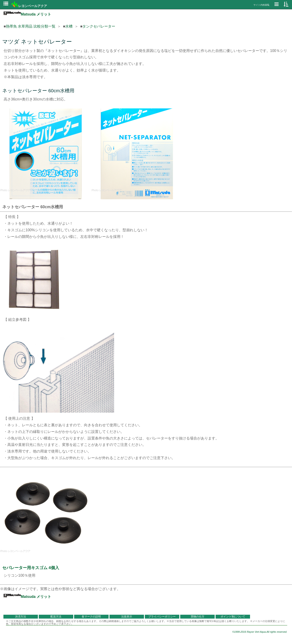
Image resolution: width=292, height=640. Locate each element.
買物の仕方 (197, 616)
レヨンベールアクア (29, 6)
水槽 (69, 26)
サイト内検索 (261, 5)
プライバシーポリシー (162, 616)
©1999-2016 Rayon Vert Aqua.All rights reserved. (259, 631)
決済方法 (20, 616)
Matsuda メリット (27, 14)
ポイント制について (233, 616)
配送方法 (55, 616)
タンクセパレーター (98, 26)
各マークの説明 (91, 616)
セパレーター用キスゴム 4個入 (30, 567)
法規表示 (126, 616)
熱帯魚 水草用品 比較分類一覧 (30, 26)
